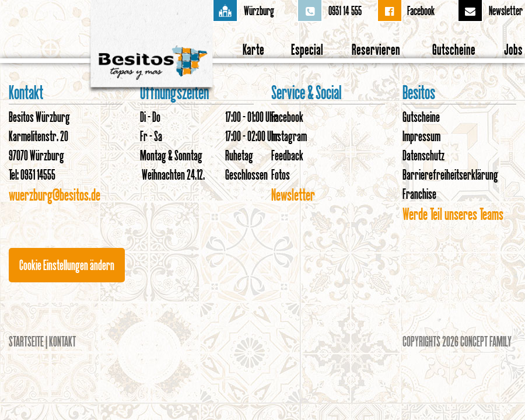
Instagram (289, 136)
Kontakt (62, 341)
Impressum (421, 136)
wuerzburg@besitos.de (54, 194)
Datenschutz (423, 155)
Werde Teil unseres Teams (452, 213)
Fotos (280, 174)
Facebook (421, 10)
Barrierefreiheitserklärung (450, 174)
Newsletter (506, 10)
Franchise (419, 194)
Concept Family (486, 341)
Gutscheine (421, 116)
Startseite (26, 341)
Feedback (287, 155)
